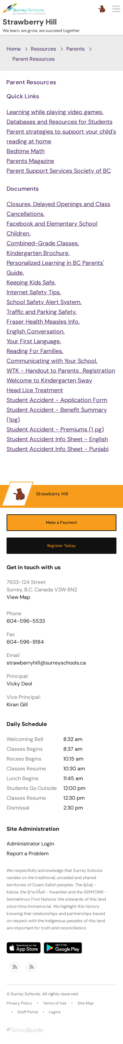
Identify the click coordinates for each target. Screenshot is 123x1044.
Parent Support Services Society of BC (59, 171)
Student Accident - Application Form (57, 400)
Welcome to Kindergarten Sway (49, 380)
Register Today (61, 545)
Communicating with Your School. (52, 361)
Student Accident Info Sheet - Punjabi (58, 449)
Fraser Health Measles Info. (43, 322)
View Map (18, 597)
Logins (55, 1012)
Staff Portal (27, 1012)
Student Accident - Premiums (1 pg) (55, 429)
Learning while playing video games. (55, 112)
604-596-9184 (25, 641)
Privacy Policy (19, 1003)
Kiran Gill (17, 704)
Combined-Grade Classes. (43, 243)
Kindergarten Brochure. (38, 253)
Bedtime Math (26, 151)
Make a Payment (61, 522)
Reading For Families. (35, 351)
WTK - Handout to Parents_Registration (61, 371)
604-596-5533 (26, 621)
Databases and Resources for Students (60, 122)
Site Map (85, 1003)
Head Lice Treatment (35, 390)
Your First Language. (34, 341)
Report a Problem (28, 853)
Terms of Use (55, 1003)
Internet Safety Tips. (34, 292)
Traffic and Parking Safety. (42, 312)
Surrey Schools (25, 994)
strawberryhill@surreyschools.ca (46, 662)
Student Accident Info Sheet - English (57, 439)
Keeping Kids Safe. (31, 282)
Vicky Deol (19, 683)
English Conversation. (36, 331)
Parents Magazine (30, 161)
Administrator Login (30, 844)
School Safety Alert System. (44, 302)
